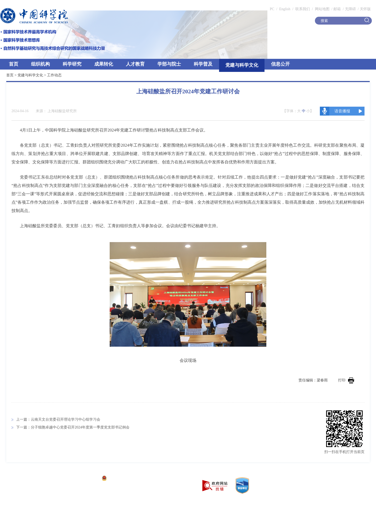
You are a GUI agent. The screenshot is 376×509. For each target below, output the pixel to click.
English (284, 9)
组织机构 (40, 64)
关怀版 (365, 9)
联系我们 (302, 9)
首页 (13, 64)
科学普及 (203, 64)
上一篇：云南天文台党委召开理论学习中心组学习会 (58, 419)
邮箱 (337, 9)
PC (272, 9)
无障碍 (350, 9)
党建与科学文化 (241, 65)
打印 (346, 380)
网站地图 (322, 9)
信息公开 (280, 64)
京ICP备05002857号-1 (81, 479)
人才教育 (135, 64)
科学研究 (72, 64)
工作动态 (54, 75)
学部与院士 (169, 64)
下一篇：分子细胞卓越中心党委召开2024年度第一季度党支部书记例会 (73, 427)
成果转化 (103, 64)
